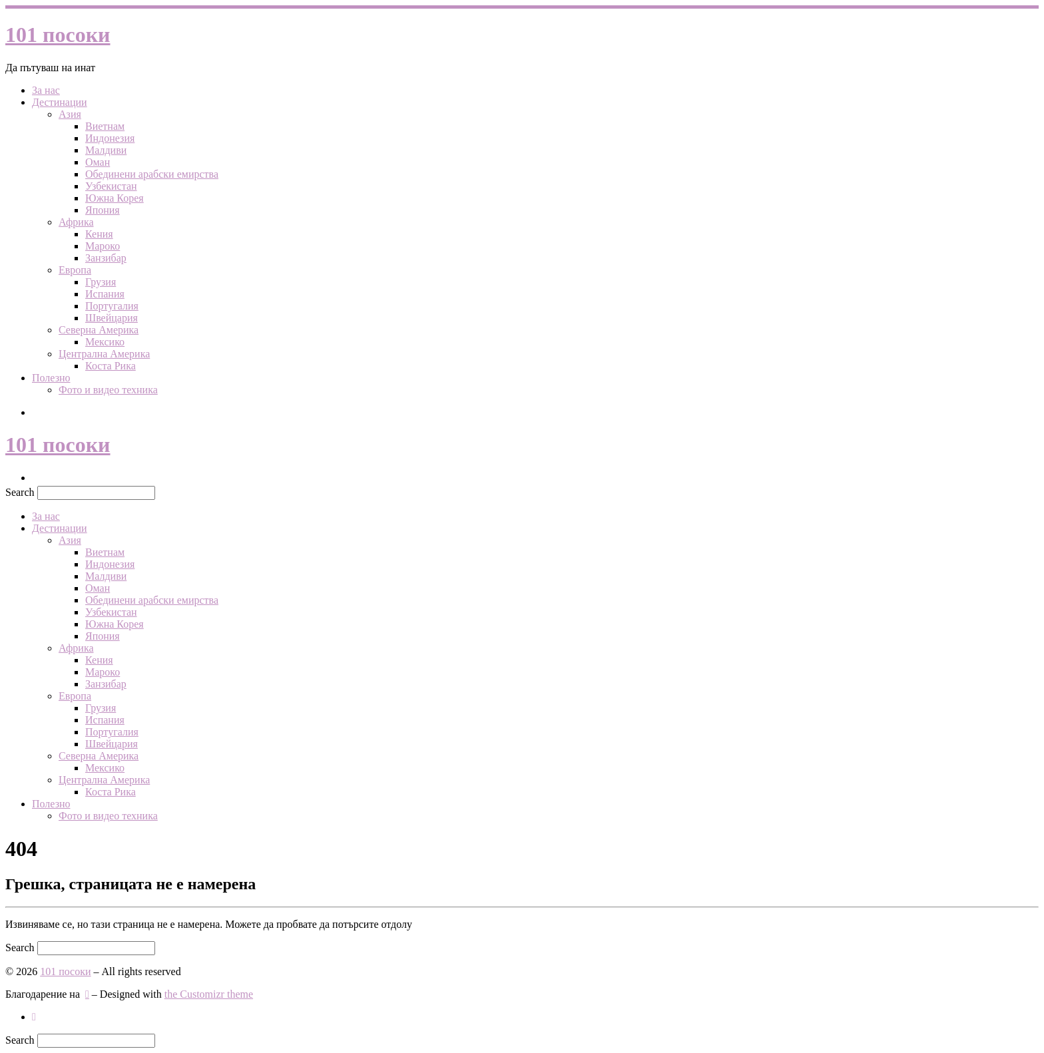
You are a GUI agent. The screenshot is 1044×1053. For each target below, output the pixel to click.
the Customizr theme (208, 994)
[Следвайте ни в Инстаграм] (34, 1016)
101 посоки (65, 971)
